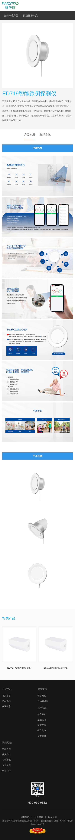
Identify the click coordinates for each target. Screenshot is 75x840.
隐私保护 (25, 817)
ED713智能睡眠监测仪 (19, 667)
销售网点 (42, 696)
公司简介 (42, 714)
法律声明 (39, 817)
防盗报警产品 (30, 15)
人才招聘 (6, 765)
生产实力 (42, 730)
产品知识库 (43, 701)
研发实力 (42, 736)
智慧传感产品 (11, 15)
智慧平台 (6, 696)
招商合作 (6, 749)
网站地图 (52, 817)
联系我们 (6, 770)
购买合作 (6, 754)
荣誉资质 (42, 725)
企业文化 (42, 720)
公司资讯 (6, 760)
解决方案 (6, 706)
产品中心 (6, 701)
